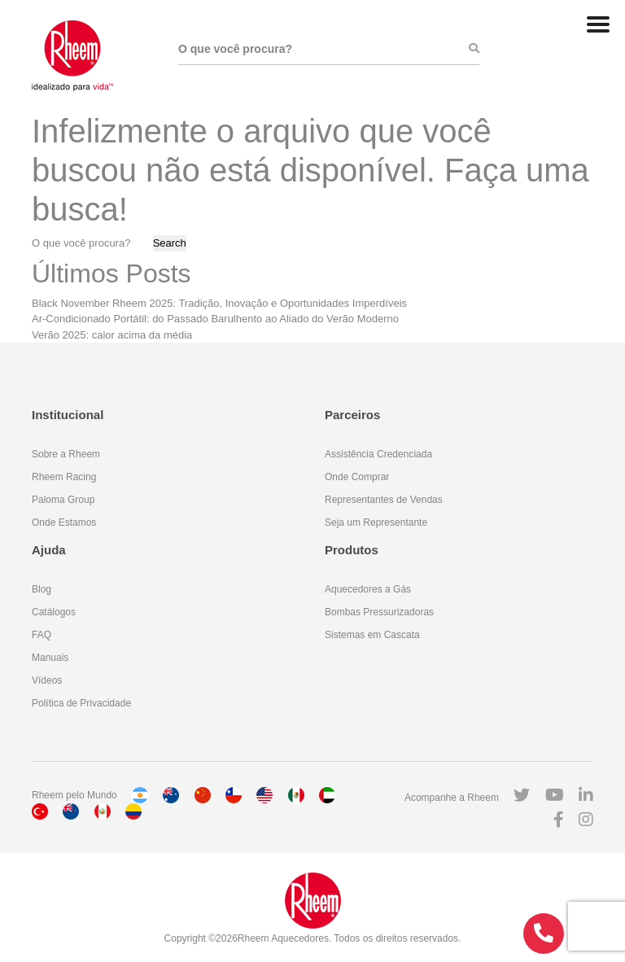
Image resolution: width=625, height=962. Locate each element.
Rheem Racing (64, 477)
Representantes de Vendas (384, 499)
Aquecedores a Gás (368, 589)
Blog (41, 589)
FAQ (41, 635)
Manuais (50, 657)
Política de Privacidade (81, 703)
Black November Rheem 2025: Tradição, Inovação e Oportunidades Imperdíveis (219, 303)
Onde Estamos (64, 522)
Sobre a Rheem (66, 454)
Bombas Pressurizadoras (379, 612)
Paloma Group (63, 499)
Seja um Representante (376, 522)
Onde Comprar (357, 477)
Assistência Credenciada (378, 454)
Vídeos (47, 680)
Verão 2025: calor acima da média (112, 335)
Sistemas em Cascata (372, 635)
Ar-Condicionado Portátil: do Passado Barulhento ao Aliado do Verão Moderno (215, 319)
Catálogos (54, 612)
